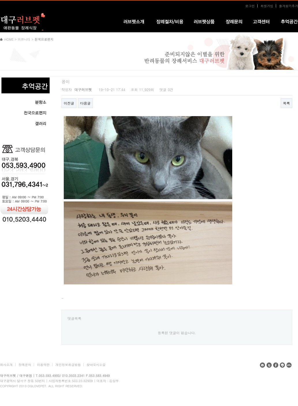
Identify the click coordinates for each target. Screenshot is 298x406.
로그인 (250, 6)
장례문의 (24, 364)
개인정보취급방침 (68, 364)
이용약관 (43, 364)
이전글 (69, 103)
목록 (286, 103)
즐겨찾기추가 (288, 6)
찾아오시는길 (96, 364)
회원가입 (266, 6)
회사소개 (6, 364)
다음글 (85, 103)
